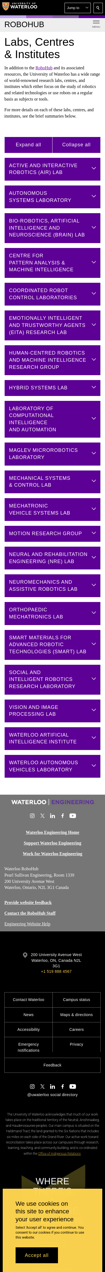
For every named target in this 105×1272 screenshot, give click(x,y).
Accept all (37, 1255)
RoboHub (44, 67)
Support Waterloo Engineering (52, 843)
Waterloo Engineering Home (52, 832)
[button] (78, 8)
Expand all (28, 144)
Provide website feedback (28, 902)
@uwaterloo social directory (52, 1095)
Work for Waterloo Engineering (52, 853)
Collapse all (76, 144)
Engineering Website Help (27, 924)
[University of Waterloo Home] (19, 7)
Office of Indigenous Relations (59, 1154)
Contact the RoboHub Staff (30, 913)
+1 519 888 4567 (56, 971)
